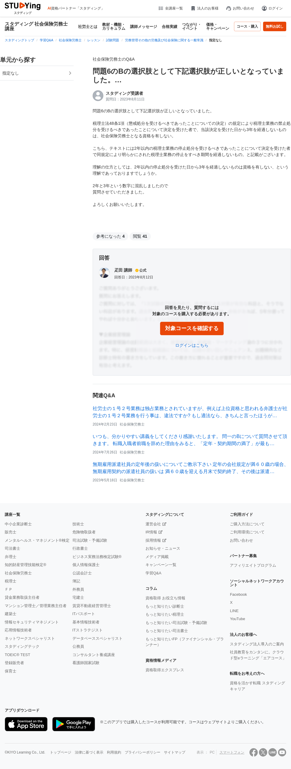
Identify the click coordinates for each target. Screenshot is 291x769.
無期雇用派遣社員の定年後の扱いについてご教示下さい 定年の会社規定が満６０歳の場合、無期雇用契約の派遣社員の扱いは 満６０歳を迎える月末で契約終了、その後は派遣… (191, 468)
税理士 (10, 581)
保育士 (10, 671)
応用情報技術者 (18, 630)
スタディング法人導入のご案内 (257, 644)
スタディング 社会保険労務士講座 (36, 26)
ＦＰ (8, 589)
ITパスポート (83, 614)
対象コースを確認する (192, 328)
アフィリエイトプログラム (253, 565)
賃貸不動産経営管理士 (91, 605)
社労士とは (87, 26)
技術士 (78, 524)
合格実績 (169, 26)
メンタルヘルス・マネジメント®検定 (37, 540)
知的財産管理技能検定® (25, 564)
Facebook (238, 594)
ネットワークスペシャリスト (30, 638)
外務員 (78, 589)
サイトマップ (174, 752)
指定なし (10, 73)
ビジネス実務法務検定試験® (97, 556)
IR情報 (151, 532)
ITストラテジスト (87, 630)
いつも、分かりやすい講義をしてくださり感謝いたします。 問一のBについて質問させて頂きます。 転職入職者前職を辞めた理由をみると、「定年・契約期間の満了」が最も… (190, 440)
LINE (234, 611)
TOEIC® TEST (17, 655)
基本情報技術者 (85, 622)
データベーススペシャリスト (97, 638)
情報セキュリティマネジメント (32, 622)
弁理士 (10, 556)
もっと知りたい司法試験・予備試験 (176, 622)
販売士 (10, 532)
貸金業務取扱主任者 (22, 597)
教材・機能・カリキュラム (113, 26)
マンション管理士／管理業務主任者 (36, 605)
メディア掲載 (157, 556)
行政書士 (80, 548)
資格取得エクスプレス (165, 670)
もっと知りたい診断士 (165, 606)
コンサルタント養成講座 (93, 655)
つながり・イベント (191, 26)
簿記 (76, 581)
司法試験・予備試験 (89, 540)
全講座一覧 (170, 8)
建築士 (10, 614)
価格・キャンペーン (217, 26)
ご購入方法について (247, 524)
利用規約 (114, 752)
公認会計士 (82, 573)
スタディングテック (22, 646)
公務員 (78, 646)
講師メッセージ (143, 26)
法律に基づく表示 (89, 752)
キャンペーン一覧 (161, 564)
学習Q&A (153, 573)
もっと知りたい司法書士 (167, 630)
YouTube (237, 619)
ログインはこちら (191, 345)
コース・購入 (247, 26)
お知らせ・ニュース (163, 548)
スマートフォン (231, 752)
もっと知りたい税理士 (165, 614)
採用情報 (153, 540)
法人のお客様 (204, 8)
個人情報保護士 (85, 564)
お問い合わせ (240, 8)
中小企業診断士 (18, 524)
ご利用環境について (247, 532)
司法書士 (12, 548)
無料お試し (275, 26)
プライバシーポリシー (142, 752)
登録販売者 (14, 663)
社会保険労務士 (18, 573)
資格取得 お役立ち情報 (165, 598)
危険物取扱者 (84, 532)
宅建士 (78, 597)
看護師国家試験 (85, 663)
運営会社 (153, 524)
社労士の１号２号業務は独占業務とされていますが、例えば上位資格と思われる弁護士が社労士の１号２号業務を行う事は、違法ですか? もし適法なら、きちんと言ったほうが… (190, 412)
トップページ (60, 752)
